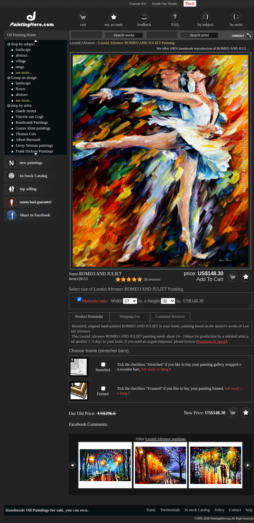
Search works (124, 35)
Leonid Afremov (82, 43)
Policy (219, 510)
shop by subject (23, 44)
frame (151, 510)
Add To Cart (210, 279)
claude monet (26, 111)
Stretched (102, 370)
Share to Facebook (35, 215)
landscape (23, 49)
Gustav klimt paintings (33, 128)
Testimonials (170, 510)
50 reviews (152, 279)
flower (21, 89)
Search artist (199, 35)
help (249, 510)
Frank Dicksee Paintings (34, 151)
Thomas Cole (26, 134)
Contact (235, 510)
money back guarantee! (35, 202)
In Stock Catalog (33, 176)
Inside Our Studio (164, 3)
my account (114, 24)
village (21, 61)
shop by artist (21, 105)
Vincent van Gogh (29, 116)
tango (20, 67)
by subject (205, 24)
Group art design (24, 77)
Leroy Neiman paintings (34, 145)
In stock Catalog (197, 510)
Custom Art (138, 3)
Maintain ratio (95, 301)
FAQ (174, 24)
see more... (24, 72)
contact (238, 35)
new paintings (31, 162)
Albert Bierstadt (28, 139)
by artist (236, 24)
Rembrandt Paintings (32, 122)
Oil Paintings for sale (44, 510)
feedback (144, 24)
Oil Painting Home (21, 35)
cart (83, 24)
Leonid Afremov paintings (166, 439)
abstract (21, 55)
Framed (103, 394)
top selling (28, 189)
